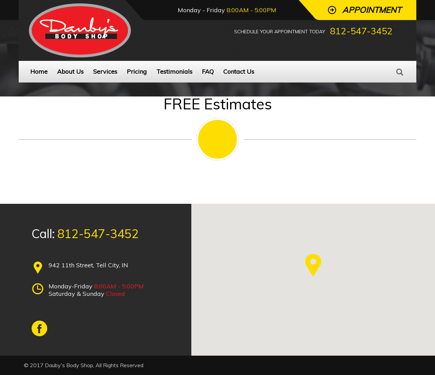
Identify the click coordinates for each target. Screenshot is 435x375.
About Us (70, 71)
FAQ (208, 71)
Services (105, 71)
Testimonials (174, 71)
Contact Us (238, 71)
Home (39, 71)
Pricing (137, 71)
